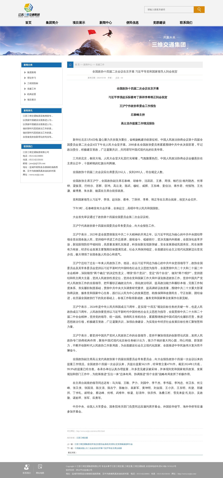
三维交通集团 (139, 466)
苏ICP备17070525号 (167, 466)
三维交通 (128, 466)
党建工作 (31, 89)
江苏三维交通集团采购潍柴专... (38, 116)
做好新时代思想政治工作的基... (38, 128)
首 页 (77, 64)
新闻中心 (105, 22)
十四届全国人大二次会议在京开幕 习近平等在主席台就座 (98, 448)
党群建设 (159, 22)
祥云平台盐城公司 (84, 470)
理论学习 (31, 78)
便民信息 (132, 22)
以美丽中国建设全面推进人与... (38, 120)
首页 (28, 22)
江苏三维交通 (82, 438)
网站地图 (40, 473)
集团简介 (52, 22)
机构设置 (31, 94)
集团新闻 (31, 72)
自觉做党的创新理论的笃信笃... (38, 137)
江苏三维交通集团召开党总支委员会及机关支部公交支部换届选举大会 (104, 444)
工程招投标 (32, 83)
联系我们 (186, 22)
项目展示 (79, 22)
